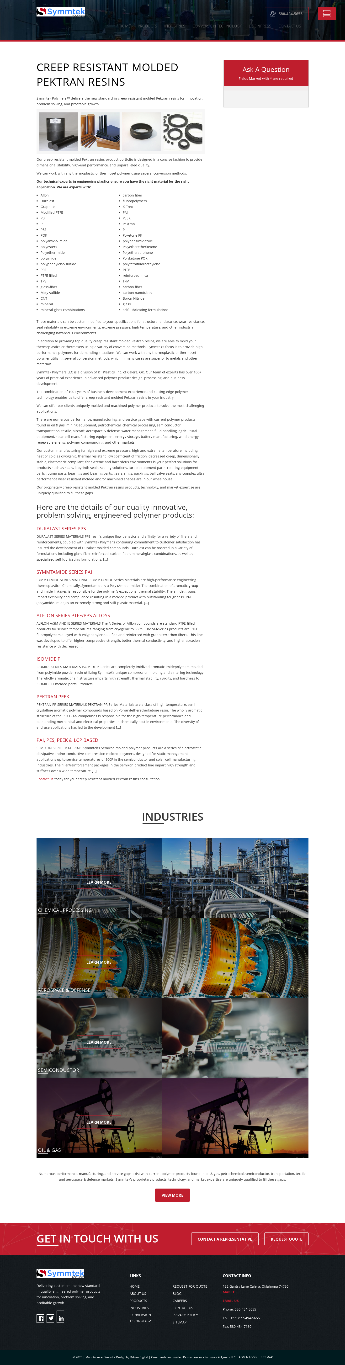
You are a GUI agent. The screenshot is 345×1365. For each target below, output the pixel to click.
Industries (174, 26)
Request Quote (286, 1239)
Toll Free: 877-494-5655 (241, 1318)
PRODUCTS (138, 1300)
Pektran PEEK (53, 696)
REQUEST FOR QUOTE (190, 1286)
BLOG (177, 1293)
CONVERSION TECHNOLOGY (217, 26)
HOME (125, 26)
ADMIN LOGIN (248, 1357)
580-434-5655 (291, 13)
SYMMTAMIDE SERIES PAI (64, 572)
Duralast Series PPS (61, 528)
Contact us (45, 779)
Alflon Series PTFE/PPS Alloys (73, 615)
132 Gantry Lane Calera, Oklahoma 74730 (266, 1289)
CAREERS (180, 1300)
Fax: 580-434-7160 (237, 1326)
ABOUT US (138, 1293)
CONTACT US (289, 26)
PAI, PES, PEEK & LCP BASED (67, 740)
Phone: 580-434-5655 (239, 1309)
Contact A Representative (225, 1239)
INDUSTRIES (139, 1308)
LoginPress (260, 26)
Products (147, 26)
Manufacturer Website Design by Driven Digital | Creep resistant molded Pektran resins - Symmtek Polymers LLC (160, 1357)
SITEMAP (179, 1322)
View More (172, 1195)
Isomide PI (49, 659)
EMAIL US (231, 1300)
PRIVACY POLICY (185, 1315)
